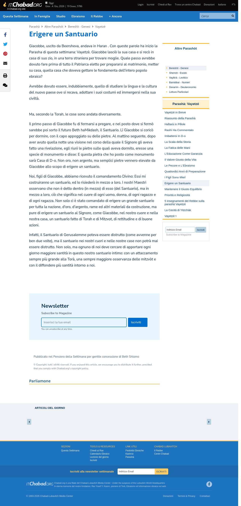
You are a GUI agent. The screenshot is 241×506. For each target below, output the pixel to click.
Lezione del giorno (99, 457)
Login (140, 4)
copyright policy (79, 368)
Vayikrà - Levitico (178, 77)
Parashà (34, 26)
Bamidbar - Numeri (179, 82)
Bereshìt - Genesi (79, 26)
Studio (60, 16)
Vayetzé (100, 26)
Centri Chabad (161, 453)
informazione (145, 486)
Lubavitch (92, 483)
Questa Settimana (15, 16)
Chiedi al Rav (164, 4)
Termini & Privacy (186, 496)
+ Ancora (115, 16)
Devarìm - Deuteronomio (182, 87)
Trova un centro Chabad (187, 4)
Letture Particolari (179, 91)
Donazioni (209, 4)
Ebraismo (78, 16)
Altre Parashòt (54, 26)
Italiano (222, 4)
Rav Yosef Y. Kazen (101, 486)
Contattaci (205, 496)
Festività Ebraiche (135, 450)
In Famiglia (42, 16)
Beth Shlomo (130, 357)
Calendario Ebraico (99, 453)
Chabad (84, 483)
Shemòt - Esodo (178, 72)
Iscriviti (150, 4)
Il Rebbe (97, 16)
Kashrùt (129, 453)
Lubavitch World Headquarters (151, 483)
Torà (123, 486)
